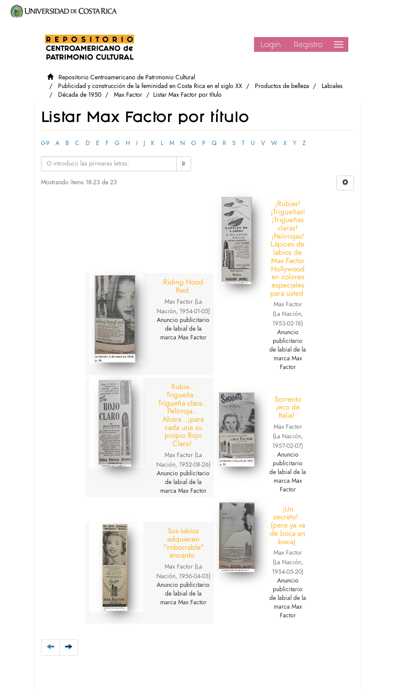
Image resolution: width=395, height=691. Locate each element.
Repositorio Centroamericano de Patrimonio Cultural (126, 77)
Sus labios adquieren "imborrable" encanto (224, 408)
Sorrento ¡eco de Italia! (126, 411)
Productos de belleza (282, 86)
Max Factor (128, 95)
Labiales (332, 86)
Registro (308, 44)
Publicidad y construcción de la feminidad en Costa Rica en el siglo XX (150, 86)
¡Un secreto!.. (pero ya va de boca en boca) (318, 402)
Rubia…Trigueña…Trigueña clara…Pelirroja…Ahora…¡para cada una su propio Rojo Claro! (318, 249)
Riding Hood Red (126, 290)
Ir (183, 163)
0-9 (45, 143)
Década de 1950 (79, 95)
